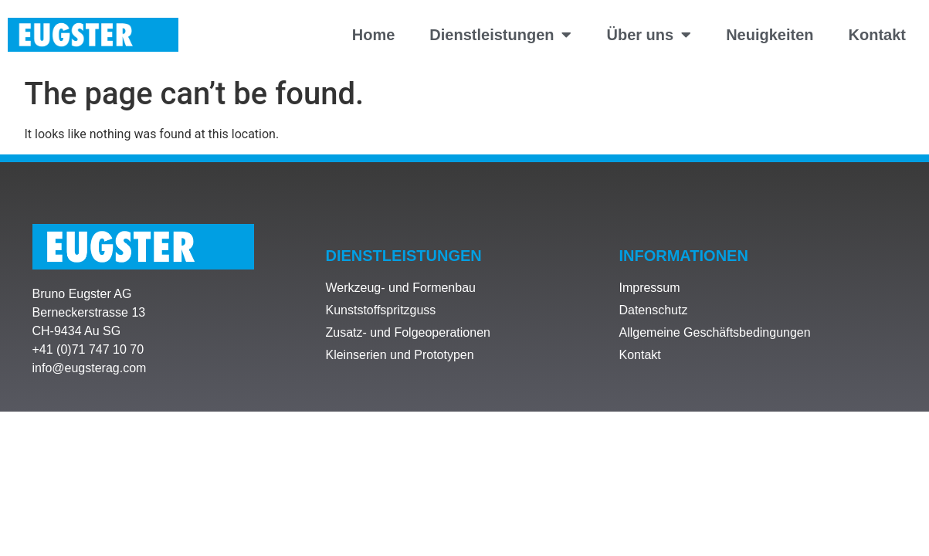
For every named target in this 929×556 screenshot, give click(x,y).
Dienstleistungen (500, 34)
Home (373, 34)
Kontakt (877, 34)
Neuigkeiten (769, 34)
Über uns (648, 34)
